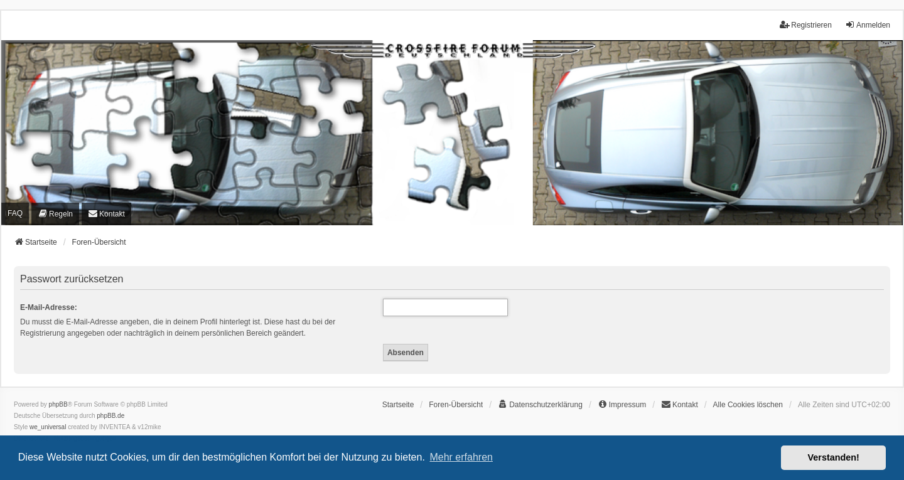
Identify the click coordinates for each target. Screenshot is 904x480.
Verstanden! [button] (833, 457)
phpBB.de (110, 415)
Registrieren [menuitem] (806, 24)
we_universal (48, 427)
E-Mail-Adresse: (48, 307)
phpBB (58, 404)
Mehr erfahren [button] (461, 457)
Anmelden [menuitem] (867, 24)
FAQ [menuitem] (15, 213)
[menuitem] (55, 214)
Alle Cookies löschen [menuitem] (748, 404)
